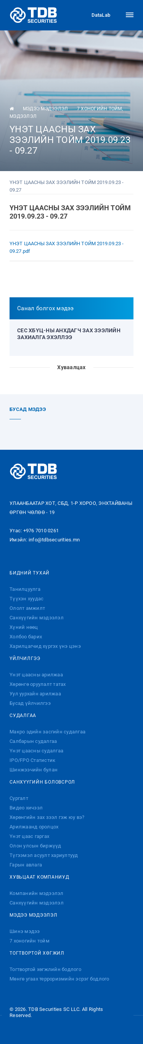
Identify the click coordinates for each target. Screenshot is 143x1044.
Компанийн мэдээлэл (37, 893)
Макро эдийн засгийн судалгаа (47, 732)
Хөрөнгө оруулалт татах (38, 684)
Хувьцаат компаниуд (39, 877)
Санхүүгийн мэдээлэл (37, 617)
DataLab (94, 15)
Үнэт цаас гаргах (29, 836)
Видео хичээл (26, 808)
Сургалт (19, 798)
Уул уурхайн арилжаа (35, 694)
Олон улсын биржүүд (35, 846)
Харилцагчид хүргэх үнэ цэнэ (45, 646)
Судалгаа (23, 715)
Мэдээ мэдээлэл (45, 108)
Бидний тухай (30, 573)
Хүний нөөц (24, 627)
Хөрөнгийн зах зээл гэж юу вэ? (47, 817)
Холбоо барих (26, 636)
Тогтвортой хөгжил (37, 953)
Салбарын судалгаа (33, 741)
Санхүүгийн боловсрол (42, 782)
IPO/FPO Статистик (32, 760)
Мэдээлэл (23, 116)
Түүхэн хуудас (26, 598)
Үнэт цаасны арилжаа (36, 674)
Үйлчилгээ (25, 658)
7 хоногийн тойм (99, 108)
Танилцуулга (25, 589)
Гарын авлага (26, 865)
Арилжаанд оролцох (34, 827)
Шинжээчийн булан (34, 770)
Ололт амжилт (27, 608)
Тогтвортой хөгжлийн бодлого (45, 969)
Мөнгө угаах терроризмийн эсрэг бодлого (59, 979)
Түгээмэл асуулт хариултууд (44, 855)
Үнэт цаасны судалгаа (36, 751)
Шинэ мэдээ (25, 931)
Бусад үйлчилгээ (30, 703)
